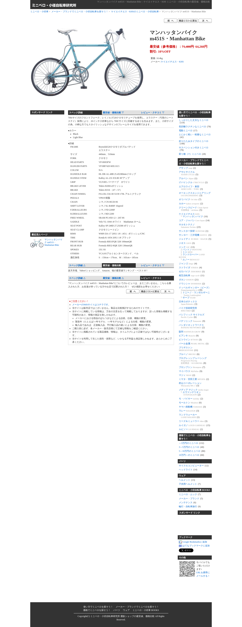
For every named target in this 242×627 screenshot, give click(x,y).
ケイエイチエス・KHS (172, 61)
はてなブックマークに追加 (194, 545)
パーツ (182, 461)
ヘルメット (187, 480)
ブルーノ (189, 354)
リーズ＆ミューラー (193, 421)
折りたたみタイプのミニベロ (193, 142)
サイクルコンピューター (194, 465)
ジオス (187, 243)
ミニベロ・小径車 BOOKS (146, 610)
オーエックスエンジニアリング (195, 194)
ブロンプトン (192, 367)
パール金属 (193, 343)
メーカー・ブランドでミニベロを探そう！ (137, 606)
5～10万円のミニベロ (192, 451)
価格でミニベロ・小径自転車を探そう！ (195, 437)
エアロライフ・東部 (191, 187)
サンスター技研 (193, 231)
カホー (191, 203)
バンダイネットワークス (192, 326)
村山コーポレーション (190, 384)
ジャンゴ (188, 263)
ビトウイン (190, 339)
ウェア (182, 475)
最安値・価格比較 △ (113, 278)
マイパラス (190, 371)
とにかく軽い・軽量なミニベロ (195, 135)
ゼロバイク (192, 271)
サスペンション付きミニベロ (193, 148)
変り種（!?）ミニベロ (192, 154)
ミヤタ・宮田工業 (194, 379)
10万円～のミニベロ (191, 455)
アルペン (188, 178)
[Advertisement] (45, 172)
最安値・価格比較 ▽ (113, 112)
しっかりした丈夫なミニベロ (193, 121)
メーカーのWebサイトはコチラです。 (91, 304)
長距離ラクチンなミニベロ (195, 126)
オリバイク (190, 199)
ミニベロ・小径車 (39, 11)
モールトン (190, 402)
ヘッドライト (188, 469)
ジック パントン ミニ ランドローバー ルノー (192, 253)
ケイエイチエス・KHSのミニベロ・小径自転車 (135, 11)
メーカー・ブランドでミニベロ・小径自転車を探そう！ (79, 11)
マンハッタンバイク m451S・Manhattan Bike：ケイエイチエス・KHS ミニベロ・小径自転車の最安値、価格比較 (153, 1)
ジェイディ (195, 239)
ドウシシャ (192, 283)
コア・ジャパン (194, 220)
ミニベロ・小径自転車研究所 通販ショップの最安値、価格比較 (122, 616)
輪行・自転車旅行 (190, 506)
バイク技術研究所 (188, 309)
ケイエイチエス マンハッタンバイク (193, 215)
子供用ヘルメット (190, 484)
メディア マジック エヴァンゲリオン (194, 392)
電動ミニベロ (188, 130)
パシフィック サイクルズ (191, 315)
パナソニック (192, 321)
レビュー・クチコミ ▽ (152, 112)
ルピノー (191, 429)
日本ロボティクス (188, 302)
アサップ (187, 168)
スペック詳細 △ (77, 265)
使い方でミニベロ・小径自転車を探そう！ (195, 114)
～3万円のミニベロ (191, 443)
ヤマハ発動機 (192, 406)
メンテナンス (187, 502)
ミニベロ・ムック (190, 494)
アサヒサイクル (188, 173)
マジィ (187, 375)
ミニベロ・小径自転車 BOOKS (194, 490)
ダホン (189, 279)
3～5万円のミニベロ (191, 447)
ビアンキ (189, 335)
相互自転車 (191, 275)
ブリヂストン (188, 348)
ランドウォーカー (189, 416)
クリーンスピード (193, 208)
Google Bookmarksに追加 (193, 542)
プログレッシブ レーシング (193, 360)
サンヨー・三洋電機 (195, 235)
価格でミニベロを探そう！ (96, 610)
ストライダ (190, 267)
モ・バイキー (191, 398)
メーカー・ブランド (191, 498)
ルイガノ (194, 425)
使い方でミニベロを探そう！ (98, 606)
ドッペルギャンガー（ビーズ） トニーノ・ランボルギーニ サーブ (195, 292)
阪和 (191, 331)
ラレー (189, 410)
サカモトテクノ (190, 225)
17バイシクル (193, 182)
